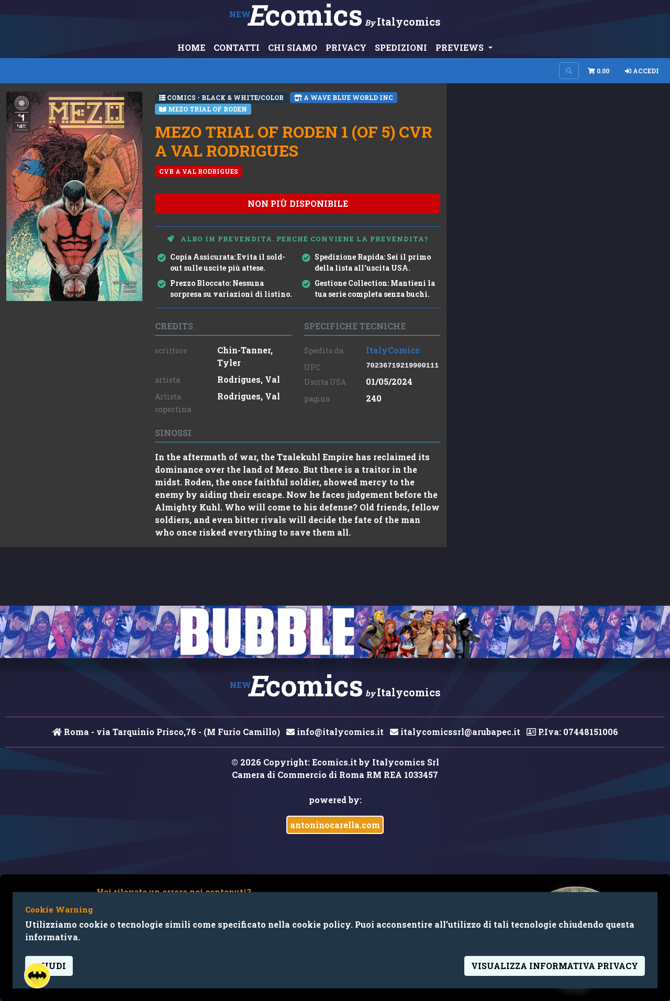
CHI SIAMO (292, 47)
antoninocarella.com (335, 824)
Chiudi (49, 965)
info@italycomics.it (335, 731)
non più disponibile (298, 203)
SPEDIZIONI (401, 47)
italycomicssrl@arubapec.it (455, 731)
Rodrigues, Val (248, 379)
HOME (191, 47)
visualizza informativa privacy (554, 965)
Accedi (642, 70)
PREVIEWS (461, 47)
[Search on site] (569, 70)
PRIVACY (346, 47)
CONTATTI (237, 47)
